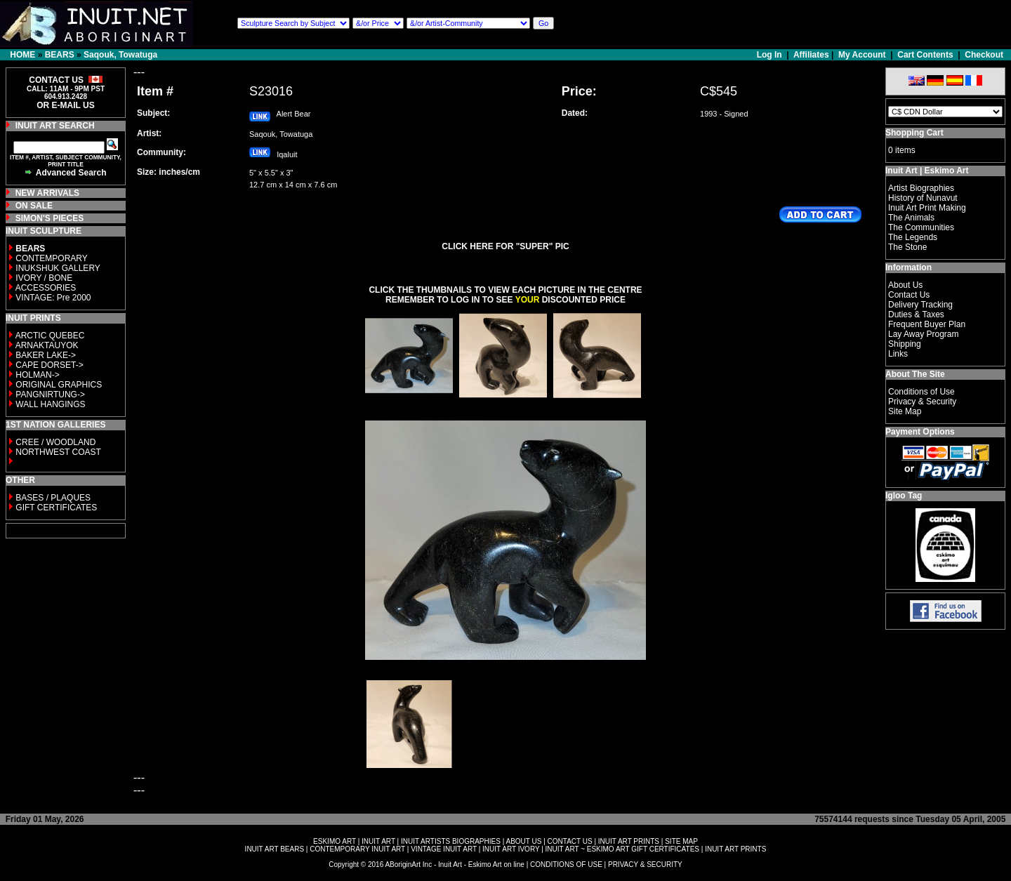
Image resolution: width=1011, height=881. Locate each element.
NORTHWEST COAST (57, 452)
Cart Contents (925, 55)
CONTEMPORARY (51, 258)
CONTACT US (570, 841)
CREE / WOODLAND (54, 442)
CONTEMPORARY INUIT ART (357, 849)
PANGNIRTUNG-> (50, 394)
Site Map (904, 411)
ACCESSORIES (46, 288)
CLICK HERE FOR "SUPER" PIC (505, 246)
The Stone (907, 247)
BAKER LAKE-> (45, 355)
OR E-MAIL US (65, 105)
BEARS (59, 55)
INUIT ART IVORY (510, 849)
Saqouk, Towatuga (120, 55)
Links (898, 354)
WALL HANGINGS (50, 404)
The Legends (912, 237)
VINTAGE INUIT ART (444, 849)
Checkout (984, 55)
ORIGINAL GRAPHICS (58, 385)
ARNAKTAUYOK (47, 345)
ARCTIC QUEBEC (50, 335)
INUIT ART (378, 841)
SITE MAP (681, 841)
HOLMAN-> (37, 375)
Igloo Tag (903, 496)
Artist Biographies (921, 188)
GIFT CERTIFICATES (56, 507)
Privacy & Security (922, 401)
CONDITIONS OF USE (566, 864)
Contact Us (909, 295)
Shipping (904, 344)
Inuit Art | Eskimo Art (926, 170)
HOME (22, 55)
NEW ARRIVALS (47, 193)
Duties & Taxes (916, 314)
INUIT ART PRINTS (628, 841)
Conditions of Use (921, 392)
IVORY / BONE (43, 278)
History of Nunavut (923, 198)
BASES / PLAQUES (53, 498)
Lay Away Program (923, 334)
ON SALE (34, 206)
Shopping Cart (914, 133)
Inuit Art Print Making (927, 208)
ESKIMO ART (334, 841)
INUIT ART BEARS (274, 849)
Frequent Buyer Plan (926, 324)
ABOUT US (523, 841)
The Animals (911, 218)
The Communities (921, 227)
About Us (905, 285)
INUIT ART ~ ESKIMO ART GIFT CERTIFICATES (622, 849)
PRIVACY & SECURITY (645, 864)
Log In (770, 55)
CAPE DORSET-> (49, 365)
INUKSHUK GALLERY (57, 268)
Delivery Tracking (920, 305)
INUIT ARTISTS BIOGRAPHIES (451, 841)
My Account (862, 55)
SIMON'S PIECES (49, 218)
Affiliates (811, 55)
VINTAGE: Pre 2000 (53, 298)
